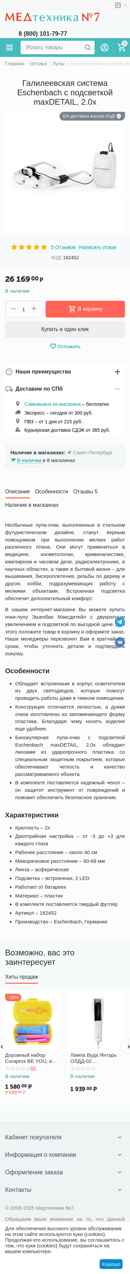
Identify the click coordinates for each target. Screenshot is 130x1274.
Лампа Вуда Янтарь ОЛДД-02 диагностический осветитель (93, 1058)
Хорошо (111, 1264)
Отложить (65, 346)
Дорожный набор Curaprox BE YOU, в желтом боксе (28, 1058)
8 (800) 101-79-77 (43, 33)
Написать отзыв (97, 247)
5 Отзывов (63, 247)
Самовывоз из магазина (52, 404)
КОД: (56, 257)
